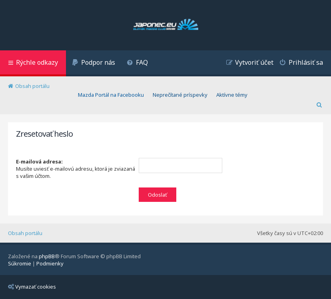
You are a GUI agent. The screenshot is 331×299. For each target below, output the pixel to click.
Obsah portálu (25, 233)
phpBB (47, 256)
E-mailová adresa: (39, 161)
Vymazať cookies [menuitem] (32, 286)
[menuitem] (93, 63)
